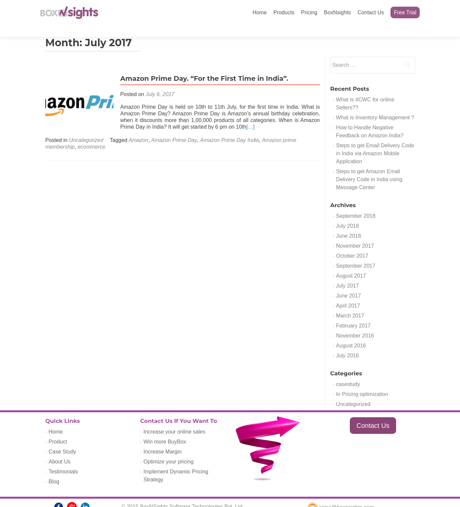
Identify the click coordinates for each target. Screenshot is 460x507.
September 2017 (355, 254)
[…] (249, 115)
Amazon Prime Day (174, 128)
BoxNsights (337, 12)
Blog (54, 470)
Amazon (138, 128)
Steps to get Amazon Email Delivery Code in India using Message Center (369, 168)
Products (283, 12)
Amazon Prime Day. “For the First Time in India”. (202, 67)
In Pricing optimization (362, 382)
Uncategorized (86, 128)
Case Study (62, 440)
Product (58, 430)
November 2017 (355, 234)
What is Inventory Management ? (375, 106)
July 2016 (347, 344)
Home (260, 12)
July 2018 (347, 214)
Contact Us (370, 12)
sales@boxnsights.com (341, 495)
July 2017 (347, 274)
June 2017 (348, 284)
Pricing (309, 12)
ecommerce (92, 135)
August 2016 (351, 334)
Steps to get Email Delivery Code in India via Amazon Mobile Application (375, 142)
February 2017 (353, 314)
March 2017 (350, 304)
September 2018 (355, 204)
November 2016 (355, 324)
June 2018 (348, 224)
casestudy (348, 372)
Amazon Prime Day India (229, 128)
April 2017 (348, 294)
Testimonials (63, 460)
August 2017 (351, 264)
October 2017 (352, 244)
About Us (60, 450)
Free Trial (405, 12)
